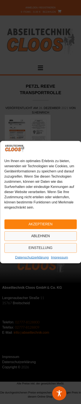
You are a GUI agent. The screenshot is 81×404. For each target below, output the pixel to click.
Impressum (59, 257)
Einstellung (40, 248)
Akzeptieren (40, 224)
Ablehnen (40, 236)
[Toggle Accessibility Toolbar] (65, 393)
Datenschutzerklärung (32, 257)
